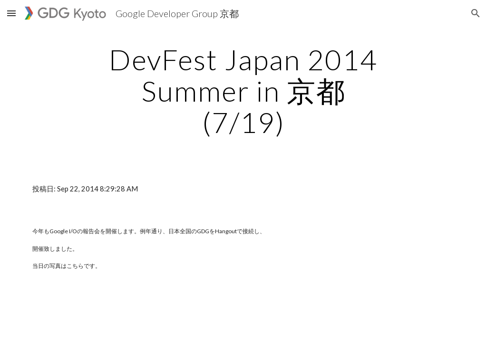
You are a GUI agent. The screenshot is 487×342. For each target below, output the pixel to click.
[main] (243, 91)
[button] (11, 13)
